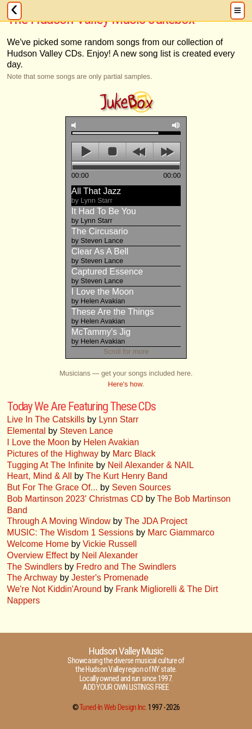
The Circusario (99, 236)
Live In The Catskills (46, 419)
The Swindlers (34, 566)
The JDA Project (156, 521)
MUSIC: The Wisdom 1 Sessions (70, 532)
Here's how (125, 384)
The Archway (32, 577)
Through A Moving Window (58, 521)
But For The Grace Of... (52, 487)
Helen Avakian (111, 442)
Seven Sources (141, 487)
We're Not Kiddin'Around (54, 589)
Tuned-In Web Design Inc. (113, 707)
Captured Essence (107, 276)
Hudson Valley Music (126, 651)
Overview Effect (37, 555)
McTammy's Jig (101, 336)
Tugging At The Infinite (50, 465)
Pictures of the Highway (53, 453)
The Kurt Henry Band (126, 476)
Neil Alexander (110, 555)
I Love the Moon (102, 296)
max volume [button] (176, 125)
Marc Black (134, 453)
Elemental (26, 430)
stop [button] (112, 151)
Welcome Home (38, 544)
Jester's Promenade (110, 577)
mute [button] (75, 125)
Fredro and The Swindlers (126, 566)
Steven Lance (86, 430)
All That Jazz (96, 195)
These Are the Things (112, 316)
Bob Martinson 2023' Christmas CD (75, 498)
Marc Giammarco (180, 532)
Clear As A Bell (99, 256)
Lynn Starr (118, 419)
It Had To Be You (103, 216)
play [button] (85, 151)
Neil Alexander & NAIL (151, 465)
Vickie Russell (110, 544)
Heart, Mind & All (39, 476)
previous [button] (139, 151)
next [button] (166, 151)
